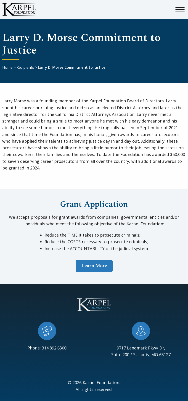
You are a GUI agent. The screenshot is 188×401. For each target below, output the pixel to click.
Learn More (94, 266)
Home (7, 67)
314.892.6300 (54, 348)
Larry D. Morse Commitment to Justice (72, 67)
